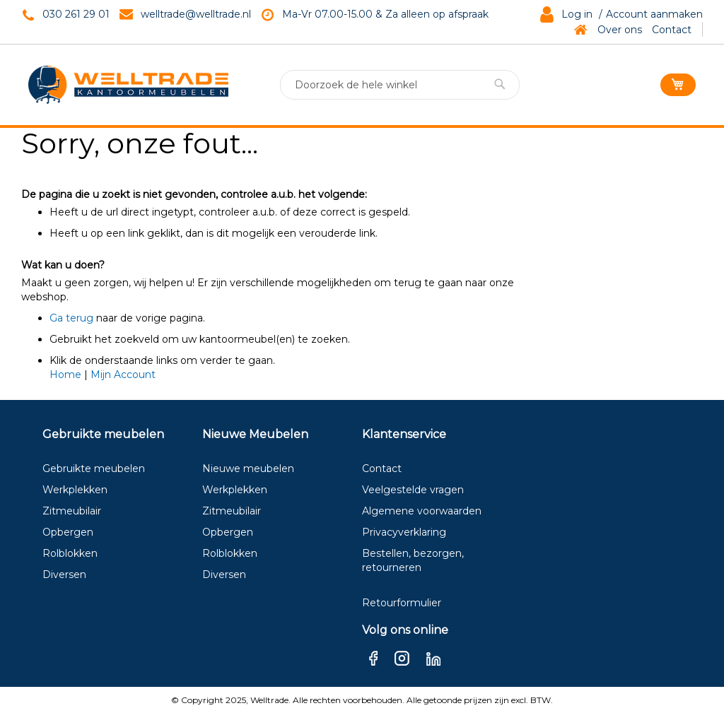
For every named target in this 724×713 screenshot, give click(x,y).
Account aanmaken (654, 14)
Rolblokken (70, 553)
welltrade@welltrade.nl (196, 14)
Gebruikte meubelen (93, 468)
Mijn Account (123, 374)
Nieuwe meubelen (248, 468)
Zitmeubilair (71, 511)
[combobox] (400, 85)
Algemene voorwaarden (421, 511)
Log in (576, 14)
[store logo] (128, 85)
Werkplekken (74, 489)
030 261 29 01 (76, 14)
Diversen (64, 574)
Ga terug (71, 318)
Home (65, 374)
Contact (671, 29)
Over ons (619, 29)
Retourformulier (401, 602)
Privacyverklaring (404, 532)
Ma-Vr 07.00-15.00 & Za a (344, 14)
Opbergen (67, 532)
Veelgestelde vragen (413, 489)
